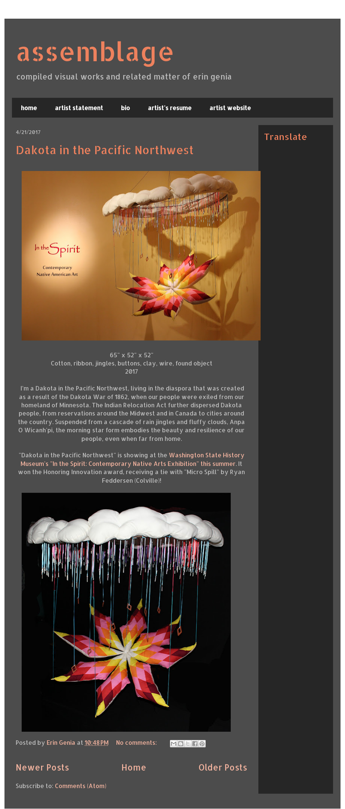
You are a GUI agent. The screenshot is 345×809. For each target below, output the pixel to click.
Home (133, 767)
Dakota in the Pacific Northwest (105, 150)
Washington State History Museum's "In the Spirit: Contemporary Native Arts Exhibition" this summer (133, 459)
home (29, 108)
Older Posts (222, 767)
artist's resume (170, 108)
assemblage (95, 51)
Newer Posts (42, 767)
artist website (230, 108)
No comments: (137, 742)
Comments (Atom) (80, 786)
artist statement (79, 108)
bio (125, 108)
